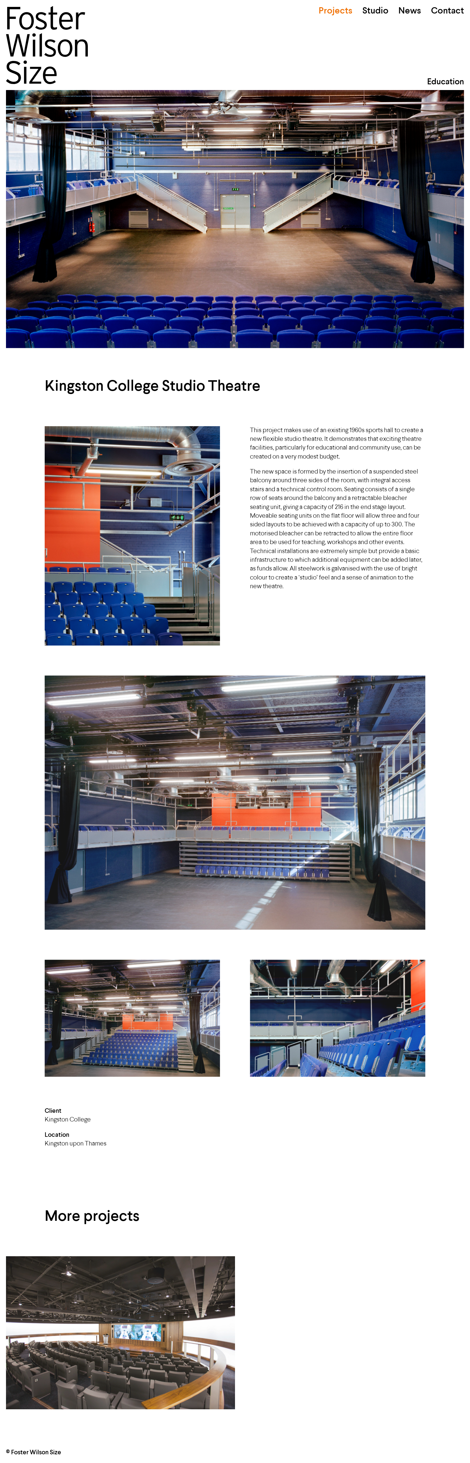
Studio (375, 11)
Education (445, 82)
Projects (335, 11)
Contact (447, 11)
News (409, 11)
